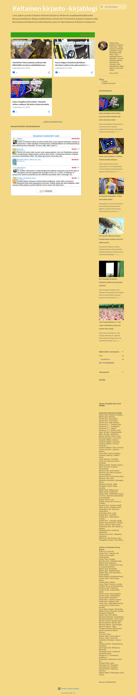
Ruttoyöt (20, 149)
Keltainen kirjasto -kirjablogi (54, 8)
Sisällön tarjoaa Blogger (68, 688)
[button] (49, 72)
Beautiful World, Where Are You (29, 160)
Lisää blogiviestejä (52, 122)
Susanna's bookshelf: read (46, 136)
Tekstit (104, 81)
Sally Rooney (21, 161)
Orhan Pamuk (21, 150)
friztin (74, 693)
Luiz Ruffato (21, 179)
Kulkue (19, 139)
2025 (101, 356)
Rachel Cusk (21, 140)
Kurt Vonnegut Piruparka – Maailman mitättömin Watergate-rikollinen (111, 282)
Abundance (21, 168)
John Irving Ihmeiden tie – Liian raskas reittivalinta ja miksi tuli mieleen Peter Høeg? (110, 325)
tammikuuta (105, 359)
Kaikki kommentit (108, 83)
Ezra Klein (20, 169)
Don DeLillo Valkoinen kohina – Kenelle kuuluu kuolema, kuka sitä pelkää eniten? (111, 239)
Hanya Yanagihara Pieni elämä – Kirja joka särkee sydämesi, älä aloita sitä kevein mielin (110, 116)
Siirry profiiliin (113, 73)
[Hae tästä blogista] (115, 6)
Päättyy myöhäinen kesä (26, 178)
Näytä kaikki (87, 35)
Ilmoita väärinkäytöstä (107, 682)
